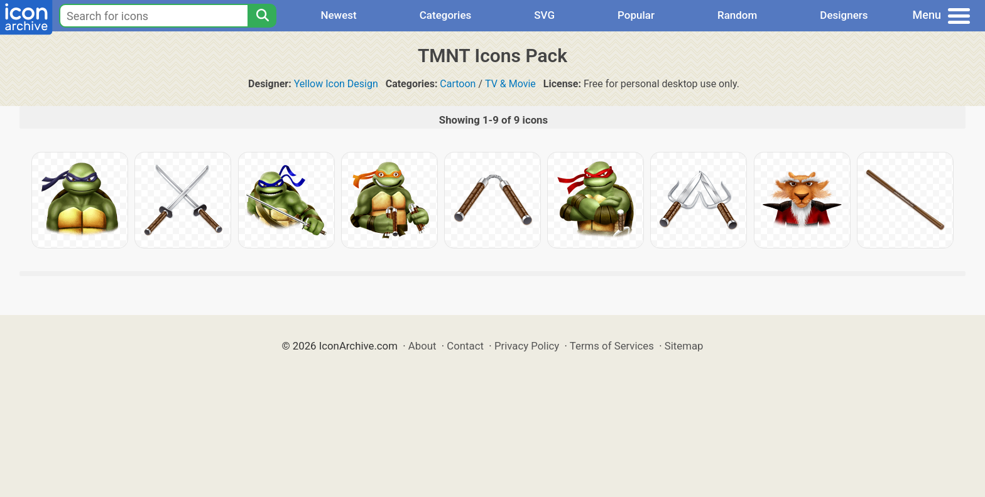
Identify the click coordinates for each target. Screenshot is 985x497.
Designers (844, 15)
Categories (446, 15)
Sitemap (684, 345)
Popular (636, 15)
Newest (338, 15)
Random (737, 15)
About (422, 345)
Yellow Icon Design (336, 84)
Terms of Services (612, 345)
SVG (544, 15)
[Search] (262, 16)
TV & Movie (510, 84)
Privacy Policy (526, 345)
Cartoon (458, 84)
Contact (465, 345)
